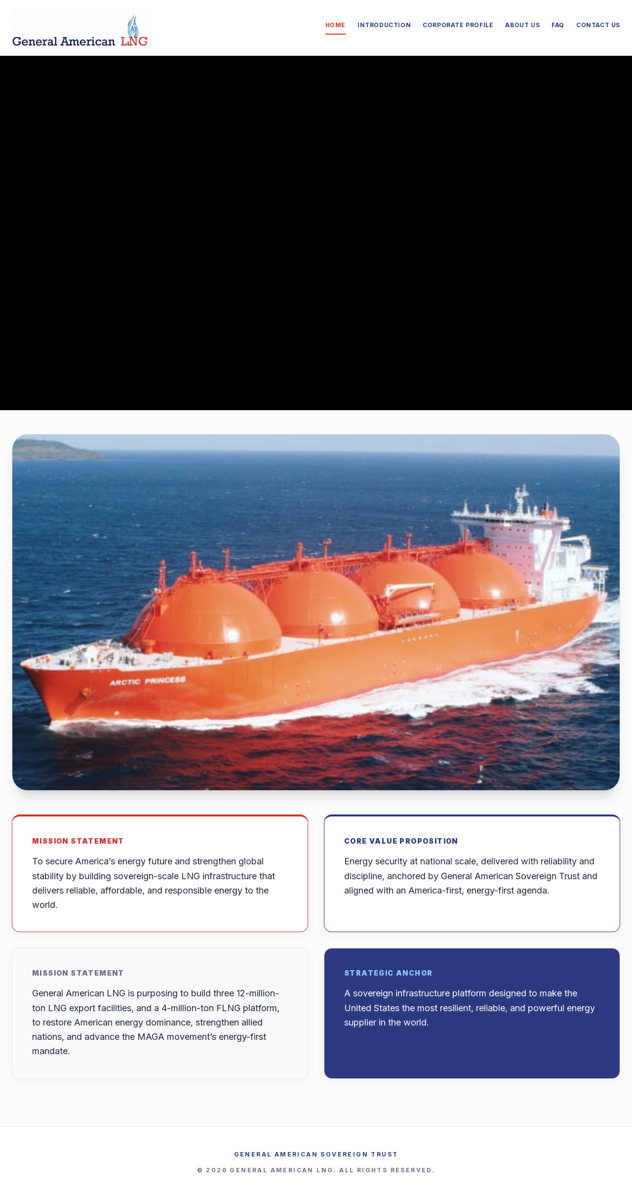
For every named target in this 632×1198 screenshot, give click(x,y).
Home (335, 25)
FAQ (558, 25)
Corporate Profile (458, 25)
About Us (522, 25)
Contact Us (598, 25)
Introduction (384, 25)
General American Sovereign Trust (316, 1154)
